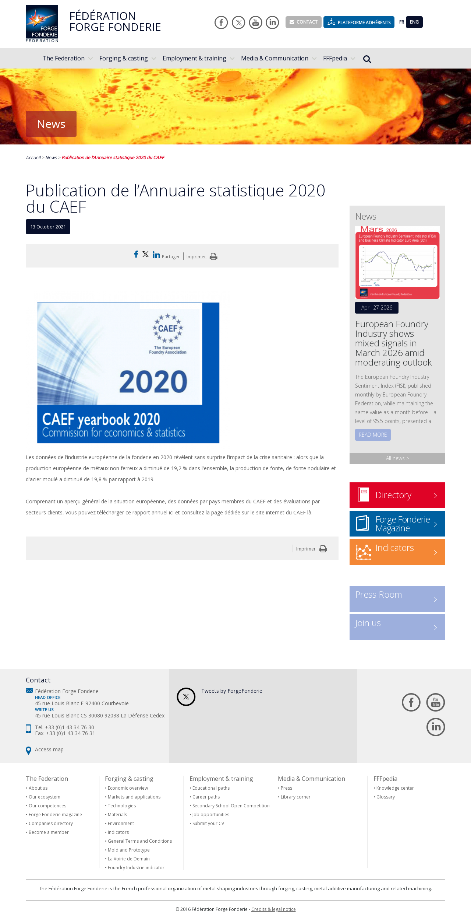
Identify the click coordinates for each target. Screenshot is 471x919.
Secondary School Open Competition (231, 806)
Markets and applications (134, 797)
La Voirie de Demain (129, 859)
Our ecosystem (44, 797)
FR (401, 22)
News (51, 157)
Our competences (47, 806)
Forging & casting (123, 58)
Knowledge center (395, 788)
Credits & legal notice (273, 909)
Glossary (385, 797)
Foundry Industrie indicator (136, 867)
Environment (121, 823)
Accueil (33, 157)
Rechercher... (367, 59)
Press (286, 788)
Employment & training (194, 58)
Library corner (296, 797)
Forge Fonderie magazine (55, 814)
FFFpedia (335, 58)
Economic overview (128, 788)
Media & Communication (274, 58)
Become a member (49, 832)
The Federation (63, 58)
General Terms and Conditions (140, 841)
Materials (117, 814)
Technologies (122, 806)
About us (38, 788)
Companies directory (51, 823)
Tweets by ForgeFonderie (231, 690)
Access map (49, 749)
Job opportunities (210, 814)
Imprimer (203, 257)
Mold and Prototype (129, 850)
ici (171, 512)
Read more (373, 434)
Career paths (206, 797)
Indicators (118, 832)
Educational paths (211, 788)
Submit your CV (208, 823)
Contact (304, 22)
